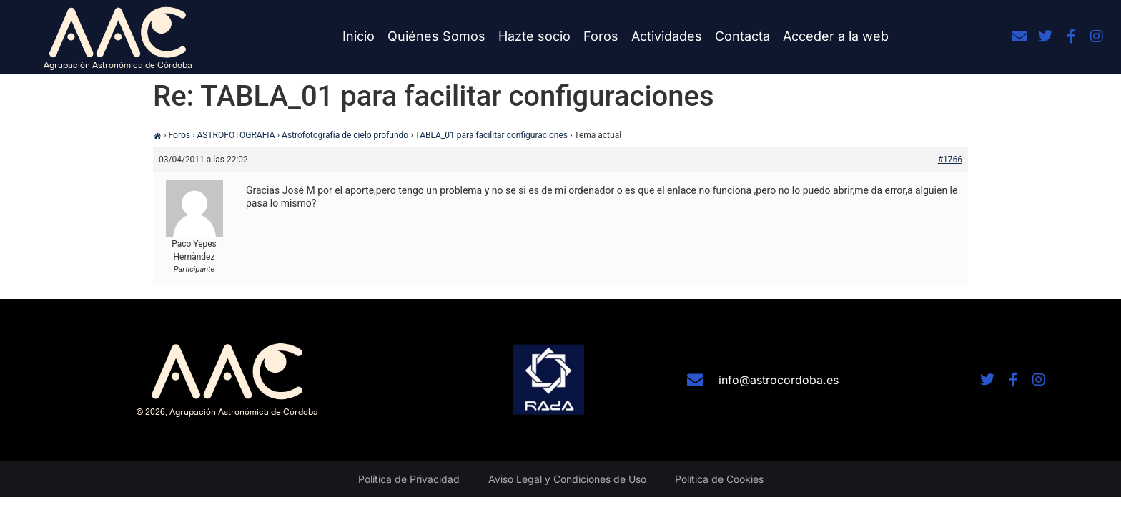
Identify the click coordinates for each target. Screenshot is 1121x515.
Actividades (666, 36)
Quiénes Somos (436, 36)
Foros (600, 36)
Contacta (742, 36)
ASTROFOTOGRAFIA (236, 135)
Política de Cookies (719, 479)
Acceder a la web (836, 36)
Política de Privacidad (409, 479)
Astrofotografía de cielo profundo (345, 135)
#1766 (950, 159)
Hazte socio (534, 36)
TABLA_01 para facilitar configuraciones (491, 135)
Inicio (358, 36)
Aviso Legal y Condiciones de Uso (567, 479)
